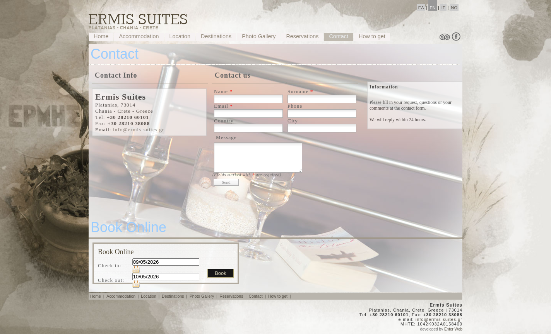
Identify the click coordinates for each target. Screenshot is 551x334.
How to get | (280, 296)
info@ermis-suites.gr (138, 129)
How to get (372, 36)
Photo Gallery (259, 36)
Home (101, 36)
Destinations (216, 36)
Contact (338, 36)
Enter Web (453, 329)
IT (443, 7)
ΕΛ (421, 7)
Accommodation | (123, 296)
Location (179, 36)
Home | (97, 296)
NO (454, 7)
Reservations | (233, 296)
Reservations (302, 36)
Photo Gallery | (204, 296)
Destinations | (175, 296)
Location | (151, 296)
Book (220, 273)
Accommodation (139, 36)
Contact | (258, 296)
